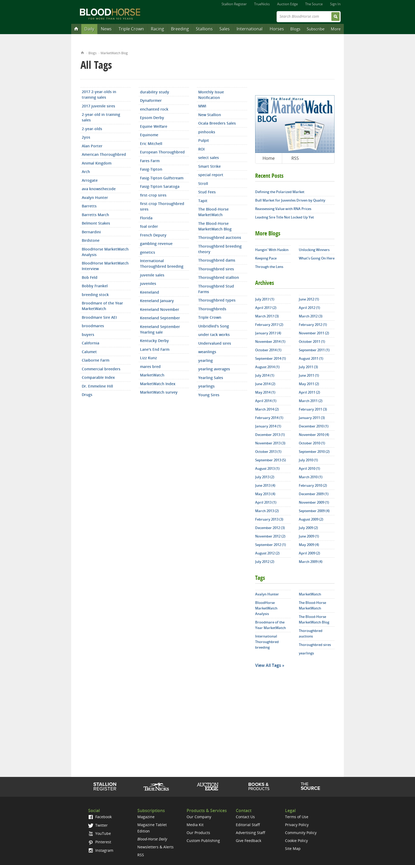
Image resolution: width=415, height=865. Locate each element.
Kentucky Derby (154, 340)
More (336, 28)
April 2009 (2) (309, 553)
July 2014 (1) (264, 375)
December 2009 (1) (313, 493)
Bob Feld (89, 277)
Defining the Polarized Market (279, 191)
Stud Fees (207, 191)
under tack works (214, 334)
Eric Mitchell (151, 143)
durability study (154, 91)
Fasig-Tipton (151, 169)
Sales (224, 29)
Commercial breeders (101, 368)
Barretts (89, 205)
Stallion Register (234, 4)
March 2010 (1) (310, 477)
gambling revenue (156, 243)
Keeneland (149, 292)
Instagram (100, 850)
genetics (147, 252)
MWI (202, 105)
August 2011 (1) (311, 358)
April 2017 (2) (265, 307)
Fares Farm (150, 160)
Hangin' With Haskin (271, 249)
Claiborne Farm (95, 360)
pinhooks (206, 131)
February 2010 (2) (313, 485)
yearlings (206, 386)
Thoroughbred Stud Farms (216, 289)
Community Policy (301, 832)
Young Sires (208, 394)
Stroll (203, 183)
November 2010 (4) (314, 434)
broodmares (93, 325)
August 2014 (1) (267, 367)
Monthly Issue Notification (211, 94)
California (90, 342)
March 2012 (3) (310, 316)
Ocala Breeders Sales (217, 123)
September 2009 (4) (314, 510)
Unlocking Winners (314, 249)
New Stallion (209, 114)
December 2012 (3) (270, 527)
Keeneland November (159, 309)
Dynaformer (151, 100)
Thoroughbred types (217, 300)
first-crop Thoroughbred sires (162, 206)
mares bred (150, 366)
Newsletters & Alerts (155, 846)
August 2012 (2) (267, 553)
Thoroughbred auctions (219, 237)
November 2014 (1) (270, 341)
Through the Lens (269, 266)
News (106, 29)
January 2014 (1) (268, 426)
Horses (277, 29)
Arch (86, 171)
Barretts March (95, 214)
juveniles (148, 283)
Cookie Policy (296, 840)
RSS (295, 158)
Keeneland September (160, 317)
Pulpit (203, 140)
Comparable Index (98, 377)
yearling (205, 360)
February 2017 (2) (269, 324)
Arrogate (90, 180)
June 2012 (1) (309, 299)
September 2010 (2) (314, 451)
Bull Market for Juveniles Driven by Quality (290, 200)
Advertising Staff (250, 832)
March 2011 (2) (310, 400)
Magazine (146, 816)
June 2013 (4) (265, 485)
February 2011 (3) (313, 409)
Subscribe (315, 28)
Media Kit (195, 824)
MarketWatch (152, 374)
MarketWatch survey (159, 392)
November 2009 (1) (314, 502)
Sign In (335, 4)
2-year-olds (92, 128)
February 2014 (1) (269, 417)
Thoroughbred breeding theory (220, 249)
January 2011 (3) (312, 417)
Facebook (100, 816)
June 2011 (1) (309, 375)
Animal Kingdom (96, 163)
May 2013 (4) (265, 493)
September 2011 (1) (314, 350)
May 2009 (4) (309, 544)
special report (210, 174)
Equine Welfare (153, 126)
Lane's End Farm (154, 349)
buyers (88, 334)
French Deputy (153, 235)
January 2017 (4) (268, 333)
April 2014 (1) (265, 400)
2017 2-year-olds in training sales (99, 94)
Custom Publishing (203, 840)
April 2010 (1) (309, 468)
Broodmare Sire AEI (99, 317)
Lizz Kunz (148, 357)
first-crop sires (153, 195)
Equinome (149, 134)
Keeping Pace (266, 258)
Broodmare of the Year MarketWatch (102, 306)
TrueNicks (262, 4)
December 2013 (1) (270, 434)
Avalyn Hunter (95, 197)
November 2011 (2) (314, 333)
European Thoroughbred (162, 151)
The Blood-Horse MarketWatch (213, 212)
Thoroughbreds (212, 308)
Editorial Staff (248, 824)
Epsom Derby (152, 117)
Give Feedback (248, 840)
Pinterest (99, 841)
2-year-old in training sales (101, 117)
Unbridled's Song (213, 326)
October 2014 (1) (268, 350)
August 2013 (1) (267, 468)
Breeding (180, 29)
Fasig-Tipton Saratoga (159, 186)
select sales (208, 157)
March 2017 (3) (267, 316)
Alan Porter (92, 145)
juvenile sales (152, 274)
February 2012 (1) (313, 324)
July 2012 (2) (264, 561)
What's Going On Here (317, 258)
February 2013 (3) (269, 519)
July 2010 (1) (308, 460)
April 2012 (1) (309, 307)
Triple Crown (131, 29)
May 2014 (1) (265, 392)
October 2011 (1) (312, 341)
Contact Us (245, 816)
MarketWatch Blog (114, 53)
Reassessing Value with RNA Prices (283, 208)
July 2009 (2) (308, 527)
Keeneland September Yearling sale (160, 329)
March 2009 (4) (310, 561)
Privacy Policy (297, 824)
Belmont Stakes (96, 223)
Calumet (89, 351)
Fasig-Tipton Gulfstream (161, 177)
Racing (157, 29)
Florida (146, 217)
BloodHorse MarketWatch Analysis (105, 252)
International (250, 29)
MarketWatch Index (157, 383)
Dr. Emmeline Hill (97, 386)
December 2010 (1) (313, 426)
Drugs (87, 394)
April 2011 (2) (309, 392)
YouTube (99, 833)
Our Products (198, 832)
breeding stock (95, 294)
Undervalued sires (214, 343)
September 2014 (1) (270, 358)
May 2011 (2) (309, 383)
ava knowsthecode (99, 188)
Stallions (204, 29)
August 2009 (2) (311, 519)
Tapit (203, 200)
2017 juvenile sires (98, 105)
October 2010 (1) (312, 443)
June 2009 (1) (309, 536)
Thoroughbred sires (216, 268)
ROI (201, 149)
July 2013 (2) (264, 477)
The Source (314, 4)
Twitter (98, 825)
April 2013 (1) (265, 502)
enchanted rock (154, 109)
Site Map (293, 848)
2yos (86, 137)
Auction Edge (287, 4)
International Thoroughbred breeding (161, 263)
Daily (89, 29)
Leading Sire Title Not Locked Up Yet (284, 217)
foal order (149, 226)
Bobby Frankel (95, 285)
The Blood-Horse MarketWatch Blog (215, 226)
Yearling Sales (210, 377)
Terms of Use (296, 816)
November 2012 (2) (270, 536)
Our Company (199, 816)
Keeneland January (157, 300)
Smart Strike (209, 166)
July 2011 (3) (308, 367)
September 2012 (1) (270, 544)
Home (82, 52)
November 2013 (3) (270, 443)
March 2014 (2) (267, 409)
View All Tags (268, 665)
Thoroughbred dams (216, 260)
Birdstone (91, 240)
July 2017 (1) (264, 299)
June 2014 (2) (265, 383)
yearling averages (214, 368)
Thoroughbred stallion (218, 277)
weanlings (207, 351)
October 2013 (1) (268, 451)
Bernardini (91, 231)
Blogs (295, 28)
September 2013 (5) (270, 460)
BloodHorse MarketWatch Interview (105, 266)
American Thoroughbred (104, 154)
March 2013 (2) (267, 510)
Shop (259, 786)
